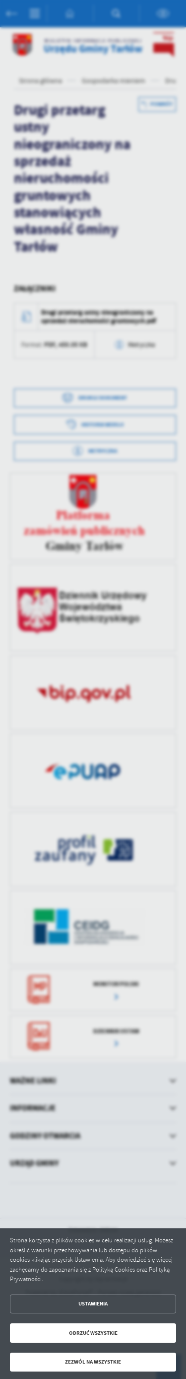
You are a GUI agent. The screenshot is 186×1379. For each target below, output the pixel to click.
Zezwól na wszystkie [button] (93, 1362)
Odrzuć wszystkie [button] (93, 1333)
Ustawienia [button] (93, 1303)
